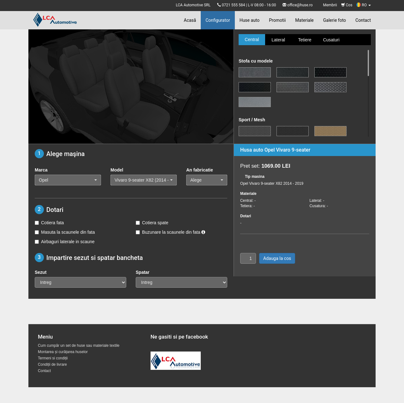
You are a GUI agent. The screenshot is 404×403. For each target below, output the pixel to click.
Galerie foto (334, 20)
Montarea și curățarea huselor (63, 352)
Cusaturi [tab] (331, 39)
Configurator (217, 20)
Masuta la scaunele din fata (65, 232)
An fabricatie (199, 169)
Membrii (330, 5)
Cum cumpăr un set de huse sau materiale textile (78, 345)
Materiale (304, 20)
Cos (347, 5)
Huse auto (250, 20)
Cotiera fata (49, 222)
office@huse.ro (299, 5)
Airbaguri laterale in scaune (65, 241)
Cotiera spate (152, 222)
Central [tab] (252, 39)
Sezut (40, 272)
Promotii (277, 20)
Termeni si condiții (53, 358)
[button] (68, 180)
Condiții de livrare (52, 364)
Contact (363, 20)
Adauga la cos (277, 258)
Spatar (143, 272)
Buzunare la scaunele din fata (170, 232)
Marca (41, 169)
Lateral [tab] (278, 39)
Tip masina (254, 176)
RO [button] (363, 5)
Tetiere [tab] (304, 39)
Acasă (190, 20)
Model (116, 169)
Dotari (245, 216)
